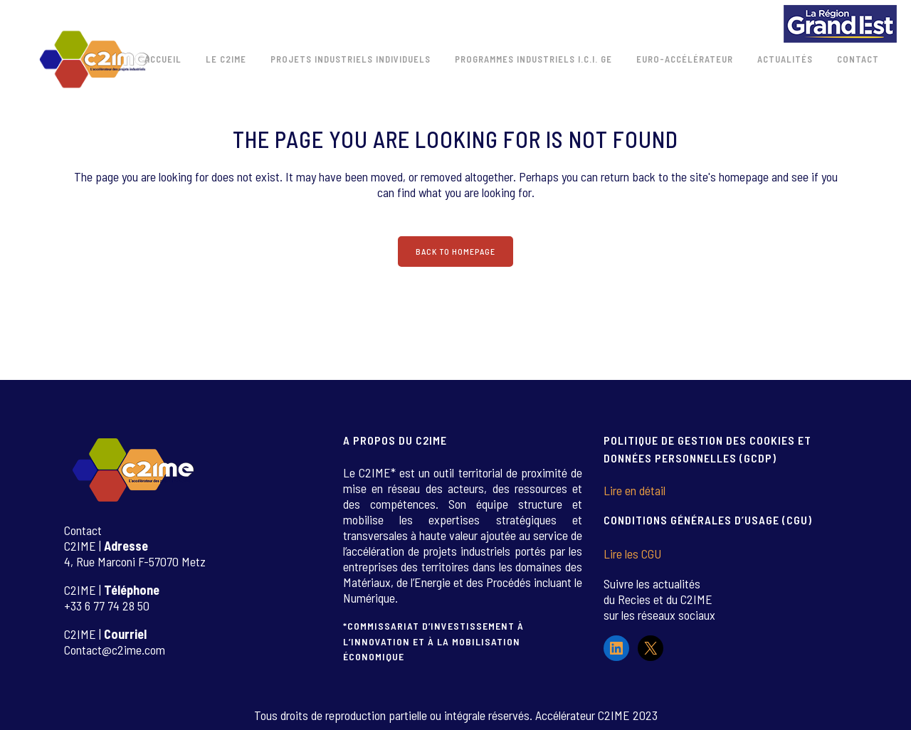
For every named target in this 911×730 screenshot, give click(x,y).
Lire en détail (634, 490)
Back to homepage (455, 251)
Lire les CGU (632, 553)
